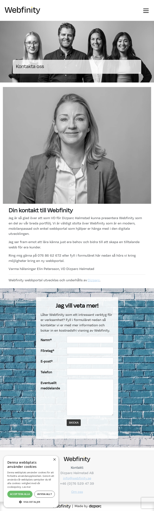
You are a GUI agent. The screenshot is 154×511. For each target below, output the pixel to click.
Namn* (46, 340)
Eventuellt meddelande (50, 385)
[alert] (31, 481)
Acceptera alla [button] (20, 494)
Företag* (47, 351)
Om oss (77, 492)
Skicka (74, 422)
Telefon (46, 372)
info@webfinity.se (77, 478)
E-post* (47, 361)
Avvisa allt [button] (44, 494)
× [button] (54, 459)
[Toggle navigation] (146, 10)
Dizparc (94, 280)
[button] (31, 502)
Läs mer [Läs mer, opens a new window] (26, 487)
